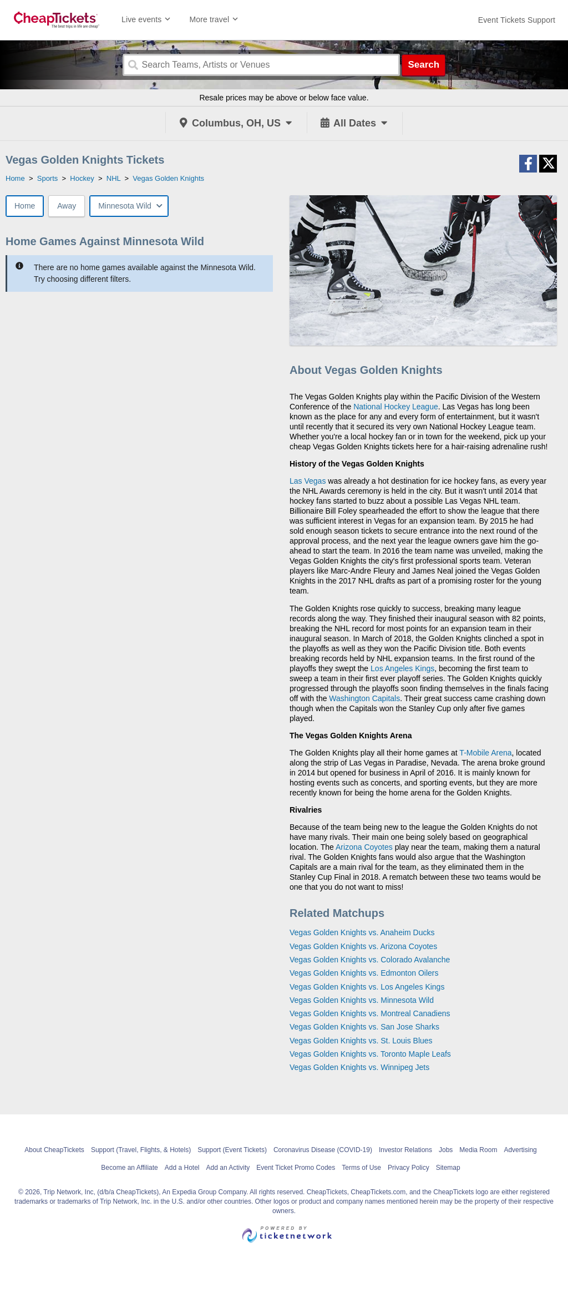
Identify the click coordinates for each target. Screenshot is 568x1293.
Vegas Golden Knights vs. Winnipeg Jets (359, 1067)
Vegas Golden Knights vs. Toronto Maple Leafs (370, 1053)
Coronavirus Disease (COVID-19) (322, 1150)
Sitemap (448, 1168)
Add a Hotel (182, 1168)
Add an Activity (228, 1168)
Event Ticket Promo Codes (295, 1168)
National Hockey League (395, 406)
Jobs (446, 1150)
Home (24, 205)
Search (423, 64)
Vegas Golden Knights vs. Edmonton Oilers (364, 973)
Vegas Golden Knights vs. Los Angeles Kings (367, 986)
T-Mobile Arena (485, 752)
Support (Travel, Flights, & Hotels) (141, 1150)
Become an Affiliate (129, 1168)
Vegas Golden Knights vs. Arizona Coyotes (363, 946)
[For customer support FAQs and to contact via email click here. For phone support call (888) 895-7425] (517, 20)
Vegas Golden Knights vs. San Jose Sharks (364, 1026)
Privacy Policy (408, 1168)
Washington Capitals (364, 698)
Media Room (478, 1150)
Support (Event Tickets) (232, 1150)
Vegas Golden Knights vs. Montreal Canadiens (370, 1013)
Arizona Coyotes (364, 847)
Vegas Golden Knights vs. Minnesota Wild (362, 1000)
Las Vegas (308, 480)
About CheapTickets (54, 1150)
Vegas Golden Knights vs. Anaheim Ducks (362, 932)
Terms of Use (361, 1168)
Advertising (520, 1150)
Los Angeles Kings (402, 668)
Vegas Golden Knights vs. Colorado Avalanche (370, 959)
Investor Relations (405, 1150)
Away (66, 205)
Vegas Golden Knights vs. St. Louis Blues (361, 1040)
